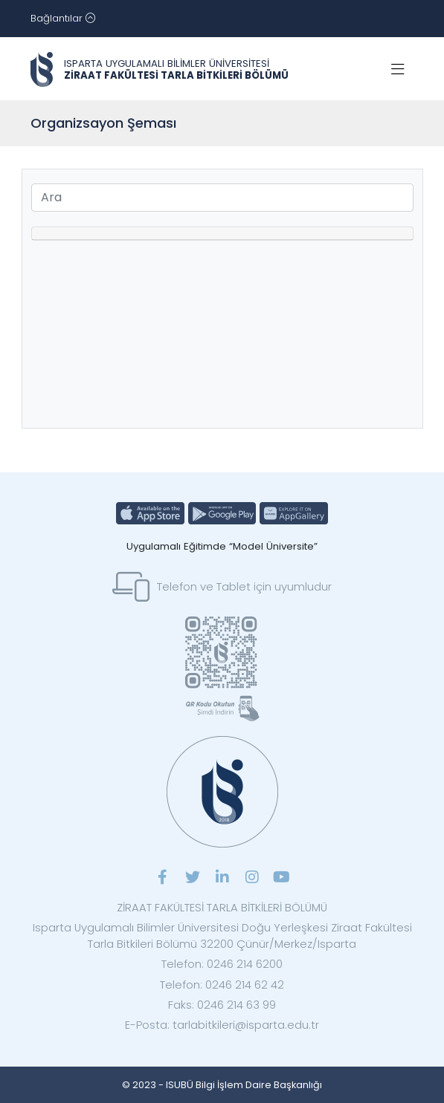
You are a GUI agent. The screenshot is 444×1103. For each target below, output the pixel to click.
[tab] (222, 233)
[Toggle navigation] (62, 18)
